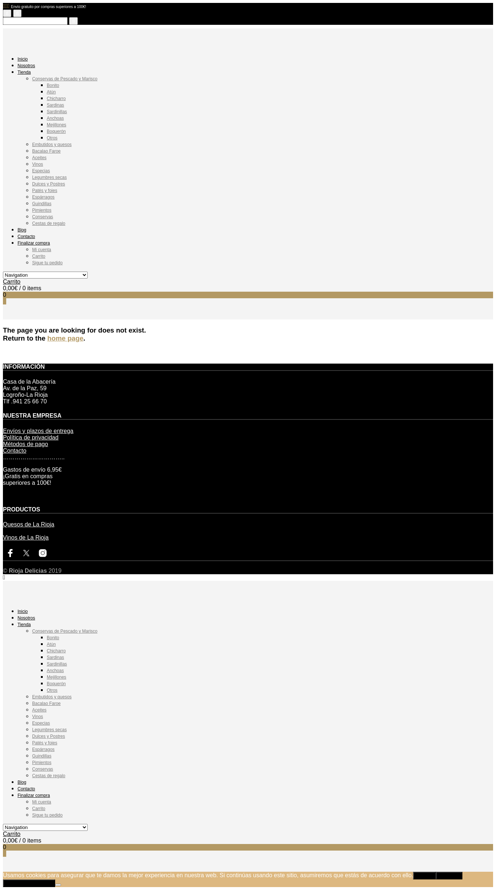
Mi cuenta (41, 249)
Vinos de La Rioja (26, 537)
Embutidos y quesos (52, 144)
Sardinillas (57, 111)
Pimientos (41, 210)
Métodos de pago (25, 444)
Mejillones (56, 124)
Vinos (37, 164)
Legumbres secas (49, 177)
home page (65, 338)
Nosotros (26, 65)
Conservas (42, 216)
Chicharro (56, 98)
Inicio (23, 59)
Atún (51, 92)
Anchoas (55, 118)
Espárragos (43, 197)
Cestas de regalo (48, 223)
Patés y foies (44, 190)
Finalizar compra (34, 243)
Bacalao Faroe (46, 151)
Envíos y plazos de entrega (38, 431)
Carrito (38, 256)
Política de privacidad (30, 437)
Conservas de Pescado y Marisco (65, 78)
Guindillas (41, 203)
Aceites (39, 157)
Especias (41, 170)
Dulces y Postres (48, 184)
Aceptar (424, 875)
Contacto (26, 236)
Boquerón (56, 131)
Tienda (24, 72)
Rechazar (449, 875)
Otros (52, 138)
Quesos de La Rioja (28, 524)
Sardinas (55, 105)
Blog (22, 230)
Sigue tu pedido (47, 262)
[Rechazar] (58, 885)
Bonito (53, 85)
